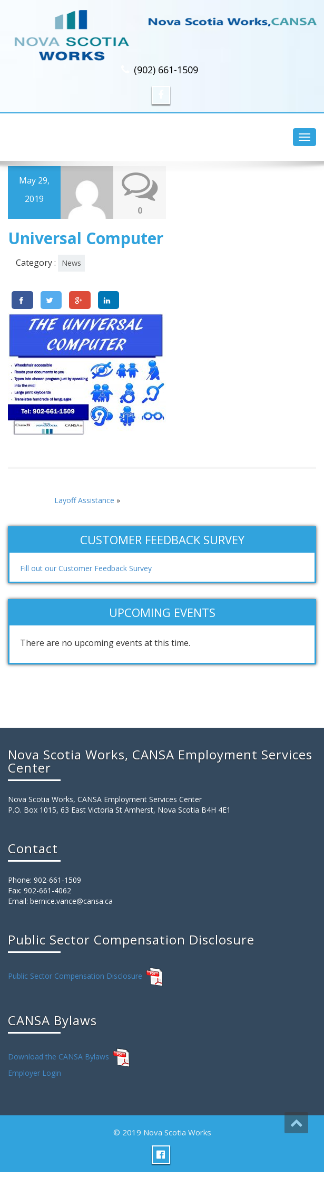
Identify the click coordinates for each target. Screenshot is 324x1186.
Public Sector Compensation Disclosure (75, 976)
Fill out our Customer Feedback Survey (86, 568)
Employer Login (34, 1073)
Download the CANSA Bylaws (58, 1057)
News (71, 263)
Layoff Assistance (84, 500)
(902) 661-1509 (166, 69)
